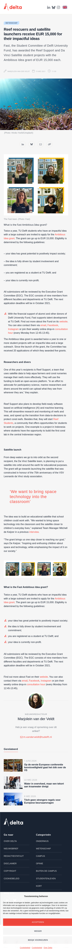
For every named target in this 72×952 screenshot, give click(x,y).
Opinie (39, 863)
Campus (40, 856)
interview (34, 532)
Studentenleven (46, 878)
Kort (39, 886)
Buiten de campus (46, 871)
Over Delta (48, 948)
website (63, 321)
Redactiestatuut (14, 856)
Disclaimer (10, 863)
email (43, 325)
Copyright (10, 871)
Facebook (52, 325)
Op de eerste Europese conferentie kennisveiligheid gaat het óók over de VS (45, 767)
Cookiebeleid (25, 948)
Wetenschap (12, 23)
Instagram (13, 329)
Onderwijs (42, 841)
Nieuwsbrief (11, 848)
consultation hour (36, 684)
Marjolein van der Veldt (18, 71)
